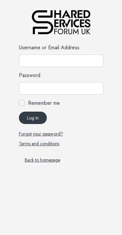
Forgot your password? (41, 134)
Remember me (44, 103)
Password (29, 75)
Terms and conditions (39, 143)
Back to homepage (42, 160)
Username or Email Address (49, 47)
